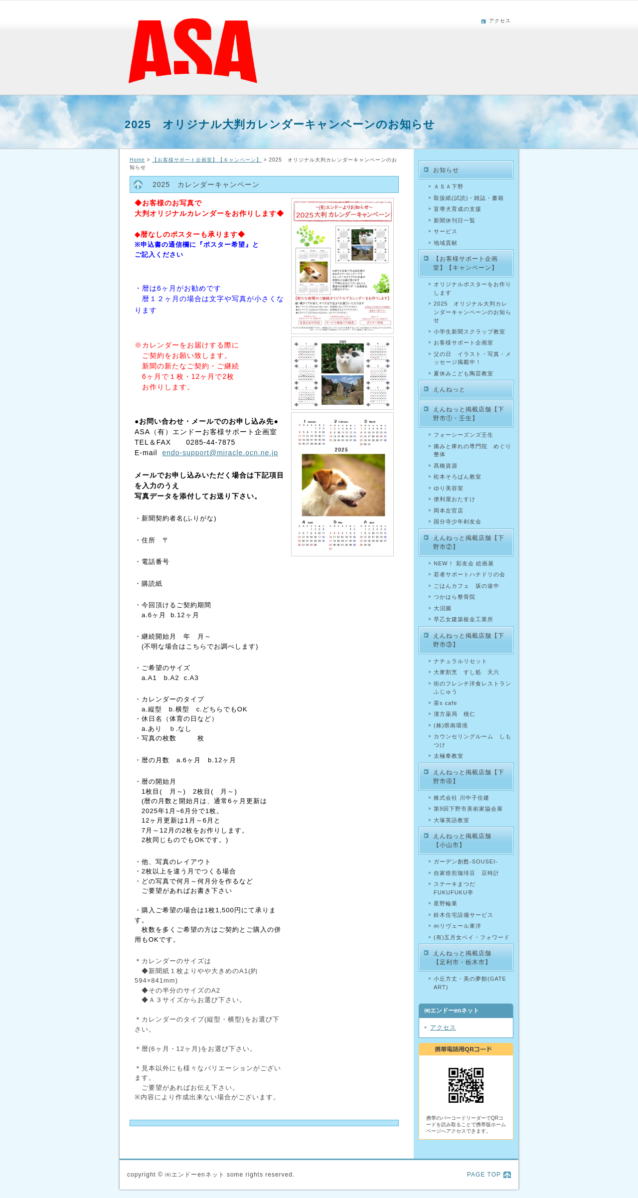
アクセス (500, 20)
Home (137, 160)
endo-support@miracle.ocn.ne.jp (220, 453)
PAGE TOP (484, 1174)
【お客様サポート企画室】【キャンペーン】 (207, 160)
